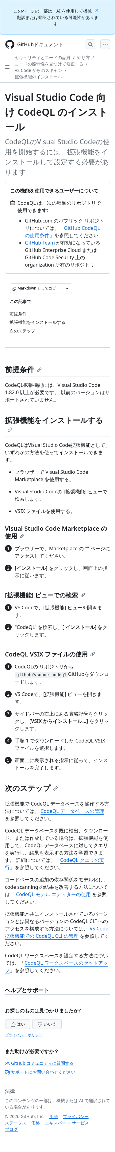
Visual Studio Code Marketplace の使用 (56, 532)
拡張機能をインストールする (54, 423)
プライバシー (76, 1116)
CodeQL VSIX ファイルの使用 (50, 654)
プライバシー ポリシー (24, 1035)
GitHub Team (40, 242)
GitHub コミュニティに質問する (39, 1063)
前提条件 (23, 369)
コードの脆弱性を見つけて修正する (49, 64)
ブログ (11, 1129)
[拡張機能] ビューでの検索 (45, 595)
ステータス (15, 1123)
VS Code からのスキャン (38, 70)
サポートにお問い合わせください (40, 1072)
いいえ (46, 1024)
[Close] (97, 9)
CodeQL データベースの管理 (72, 811)
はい (18, 1024)
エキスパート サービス (67, 1123)
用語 (53, 1116)
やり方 (83, 57)
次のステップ (31, 788)
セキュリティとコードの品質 (43, 57)
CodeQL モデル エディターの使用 (53, 894)
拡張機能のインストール (38, 77)
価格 (35, 1123)
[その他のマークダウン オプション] (67, 288)
